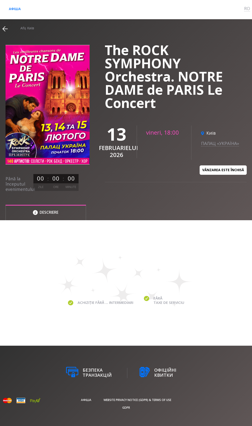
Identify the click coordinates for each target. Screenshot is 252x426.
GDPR (126, 408)
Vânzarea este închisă (223, 170)
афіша (15, 8)
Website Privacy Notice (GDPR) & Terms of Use (137, 400)
